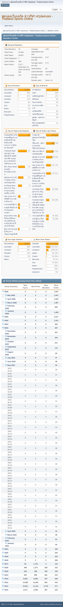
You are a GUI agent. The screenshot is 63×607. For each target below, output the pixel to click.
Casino (7, 102)
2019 (6, 556)
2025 (6, 317)
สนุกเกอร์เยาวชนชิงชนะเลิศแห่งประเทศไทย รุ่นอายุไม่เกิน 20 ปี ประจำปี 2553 (10, 221)
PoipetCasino (9, 115)
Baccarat (7, 112)
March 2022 (12, 535)
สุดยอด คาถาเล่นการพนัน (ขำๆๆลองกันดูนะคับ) (10, 179)
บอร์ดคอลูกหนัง (38, 96)
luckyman (35, 272)
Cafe (34, 93)
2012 (6, 582)
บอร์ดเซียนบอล (37, 114)
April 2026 (11, 299)
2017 (6, 564)
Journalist (49, 72)
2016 (6, 568)
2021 (6, 549)
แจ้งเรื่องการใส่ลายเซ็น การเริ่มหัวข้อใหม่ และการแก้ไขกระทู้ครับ (38, 224)
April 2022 (11, 531)
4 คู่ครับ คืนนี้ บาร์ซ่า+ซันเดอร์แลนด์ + (10, 210)
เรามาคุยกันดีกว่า (10, 204)
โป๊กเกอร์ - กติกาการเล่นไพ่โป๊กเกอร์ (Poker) (38, 145)
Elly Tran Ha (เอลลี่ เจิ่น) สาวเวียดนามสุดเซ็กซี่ (10, 231)
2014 (6, 575)
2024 (6, 320)
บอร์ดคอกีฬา (37, 111)
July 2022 (11, 358)
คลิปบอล (35, 99)
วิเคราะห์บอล (37, 102)
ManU (6, 108)
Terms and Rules (49, 604)
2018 (6, 560)
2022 (6, 328)
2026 (6, 292)
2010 (6, 590)
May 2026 (11, 295)
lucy (5, 105)
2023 (6, 324)
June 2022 (11, 361)
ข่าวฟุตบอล (36, 90)
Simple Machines (18, 604)
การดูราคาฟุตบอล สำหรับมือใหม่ (38, 137)
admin (34, 253)
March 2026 (12, 303)
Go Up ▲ (59, 604)
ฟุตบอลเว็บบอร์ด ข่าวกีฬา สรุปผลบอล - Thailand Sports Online (27, 17)
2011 (6, 586)
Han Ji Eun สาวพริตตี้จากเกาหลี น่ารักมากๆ (10, 198)
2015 (6, 571)
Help (41, 604)
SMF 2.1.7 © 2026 (7, 604)
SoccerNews (9, 90)
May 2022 (11, 365)
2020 (6, 553)
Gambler (7, 99)
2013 (6, 579)
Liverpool (7, 96)
